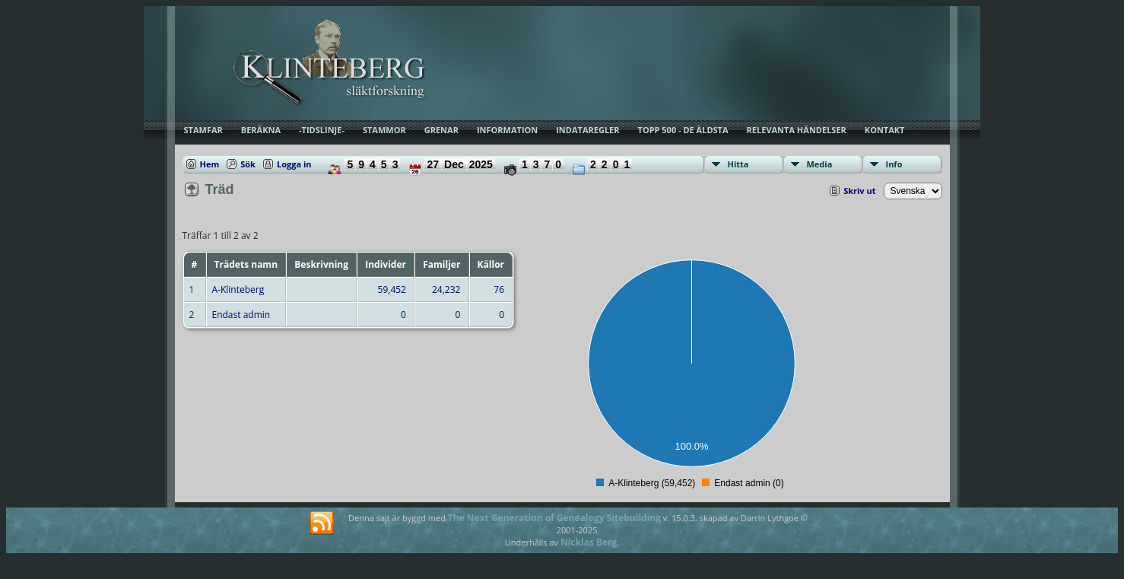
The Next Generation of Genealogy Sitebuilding (554, 517)
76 (499, 289)
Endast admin (241, 314)
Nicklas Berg (588, 542)
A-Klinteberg (238, 289)
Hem (210, 164)
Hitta (738, 164)
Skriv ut (859, 190)
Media (820, 164)
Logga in (294, 164)
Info (894, 164)
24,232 (446, 289)
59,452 (392, 289)
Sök (248, 164)
